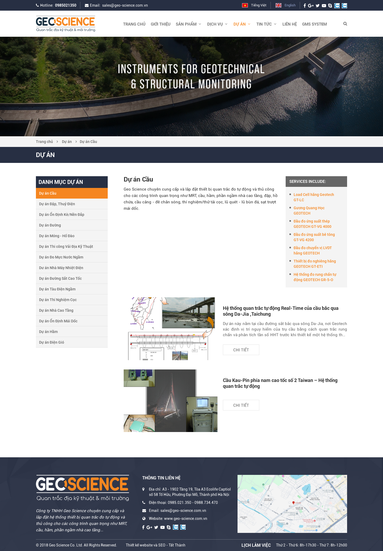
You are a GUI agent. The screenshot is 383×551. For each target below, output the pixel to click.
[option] (191, 86)
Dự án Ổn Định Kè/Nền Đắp (61, 214)
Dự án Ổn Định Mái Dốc (58, 321)
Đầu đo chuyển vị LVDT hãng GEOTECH (313, 250)
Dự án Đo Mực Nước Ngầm (61, 257)
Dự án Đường (50, 225)
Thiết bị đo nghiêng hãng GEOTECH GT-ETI (315, 264)
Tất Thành (177, 545)
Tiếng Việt (258, 5)
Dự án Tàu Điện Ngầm (57, 289)
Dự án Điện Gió (51, 342)
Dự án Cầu (88, 141)
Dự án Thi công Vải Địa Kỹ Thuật (66, 246)
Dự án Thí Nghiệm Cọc (58, 300)
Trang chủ (44, 141)
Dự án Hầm (48, 332)
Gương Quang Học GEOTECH (309, 210)
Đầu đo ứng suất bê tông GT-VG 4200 (314, 237)
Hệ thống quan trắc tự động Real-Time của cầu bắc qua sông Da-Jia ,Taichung (281, 311)
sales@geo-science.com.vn (125, 5)
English (290, 5)
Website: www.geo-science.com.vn (178, 518)
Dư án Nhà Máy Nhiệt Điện (61, 268)
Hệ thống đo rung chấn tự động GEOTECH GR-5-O (315, 277)
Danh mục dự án (61, 182)
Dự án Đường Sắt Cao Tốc (60, 278)
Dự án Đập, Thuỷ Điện (57, 204)
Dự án (67, 141)
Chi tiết (241, 350)
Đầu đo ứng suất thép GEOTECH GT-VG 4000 (312, 224)
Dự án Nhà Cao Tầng (56, 310)
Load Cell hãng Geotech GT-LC (314, 197)
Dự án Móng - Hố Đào (56, 236)
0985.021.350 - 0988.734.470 (193, 502)
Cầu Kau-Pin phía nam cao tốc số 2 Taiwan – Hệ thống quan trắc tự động (280, 383)
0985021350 (65, 5)
